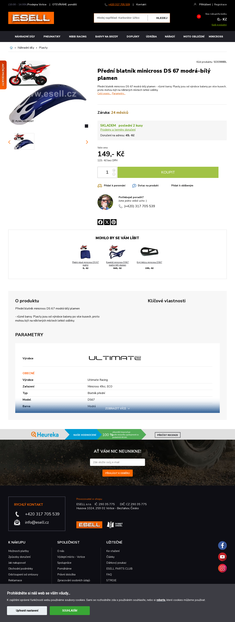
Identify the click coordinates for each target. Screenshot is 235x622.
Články (110, 557)
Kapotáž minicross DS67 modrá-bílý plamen (117, 264)
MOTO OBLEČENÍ (193, 36)
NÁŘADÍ (170, 36)
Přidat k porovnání (114, 185)
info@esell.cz (37, 522)
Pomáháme (64, 568)
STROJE (111, 580)
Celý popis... (104, 93)
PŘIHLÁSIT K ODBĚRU (117, 473)
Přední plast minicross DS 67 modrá (85, 264)
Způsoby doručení (19, 557)
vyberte (160, 600)
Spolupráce (64, 563)
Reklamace (15, 580)
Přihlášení (205, 4)
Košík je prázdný (219, 24)
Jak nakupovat (17, 563)
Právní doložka (66, 574)
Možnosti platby (18, 551)
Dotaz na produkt (148, 185)
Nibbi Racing (77, 36)
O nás (60, 551)
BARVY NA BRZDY (106, 36)
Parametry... (118, 93)
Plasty (43, 48)
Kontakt (141, 4)
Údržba (151, 36)
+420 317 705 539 (119, 4)
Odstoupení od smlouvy (23, 574)
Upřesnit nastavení (27, 610)
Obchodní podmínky (20, 568)
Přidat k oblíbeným (182, 185)
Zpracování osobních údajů (73, 580)
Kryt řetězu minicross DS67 (149, 262)
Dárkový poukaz (116, 563)
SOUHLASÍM (69, 610)
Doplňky (133, 36)
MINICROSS (216, 36)
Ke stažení (113, 551)
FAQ (109, 574)
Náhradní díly (25, 36)
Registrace (220, 4)
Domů (11, 47)
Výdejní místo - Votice (71, 557)
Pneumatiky (52, 36)
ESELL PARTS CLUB (119, 568)
